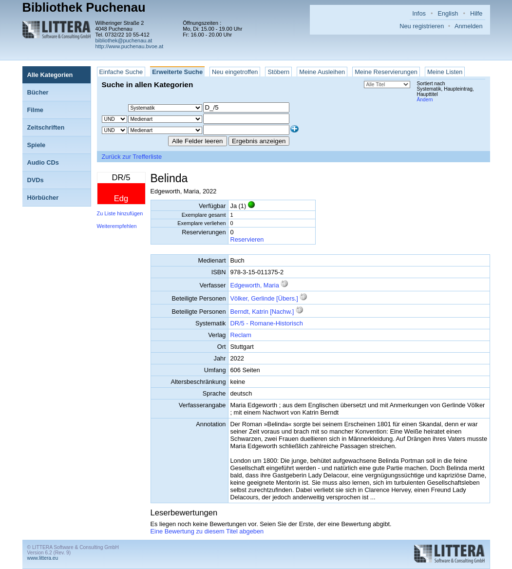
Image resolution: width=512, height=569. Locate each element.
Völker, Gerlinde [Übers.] (264, 298)
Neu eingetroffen (235, 72)
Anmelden (469, 26)
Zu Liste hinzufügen (120, 213)
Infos (419, 13)
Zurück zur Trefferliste (132, 156)
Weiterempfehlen (117, 226)
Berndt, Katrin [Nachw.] (262, 311)
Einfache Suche (121, 72)
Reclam (240, 335)
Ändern (425, 99)
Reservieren (247, 239)
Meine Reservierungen (386, 72)
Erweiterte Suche (177, 72)
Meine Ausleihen (322, 72)
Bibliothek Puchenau (84, 7)
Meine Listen (445, 72)
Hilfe (476, 13)
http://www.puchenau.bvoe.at (129, 46)
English (447, 13)
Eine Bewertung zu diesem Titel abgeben (207, 531)
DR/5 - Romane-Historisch (266, 323)
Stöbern (278, 72)
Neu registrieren (421, 26)
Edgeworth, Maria (254, 285)
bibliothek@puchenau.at (123, 40)
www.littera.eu (42, 558)
